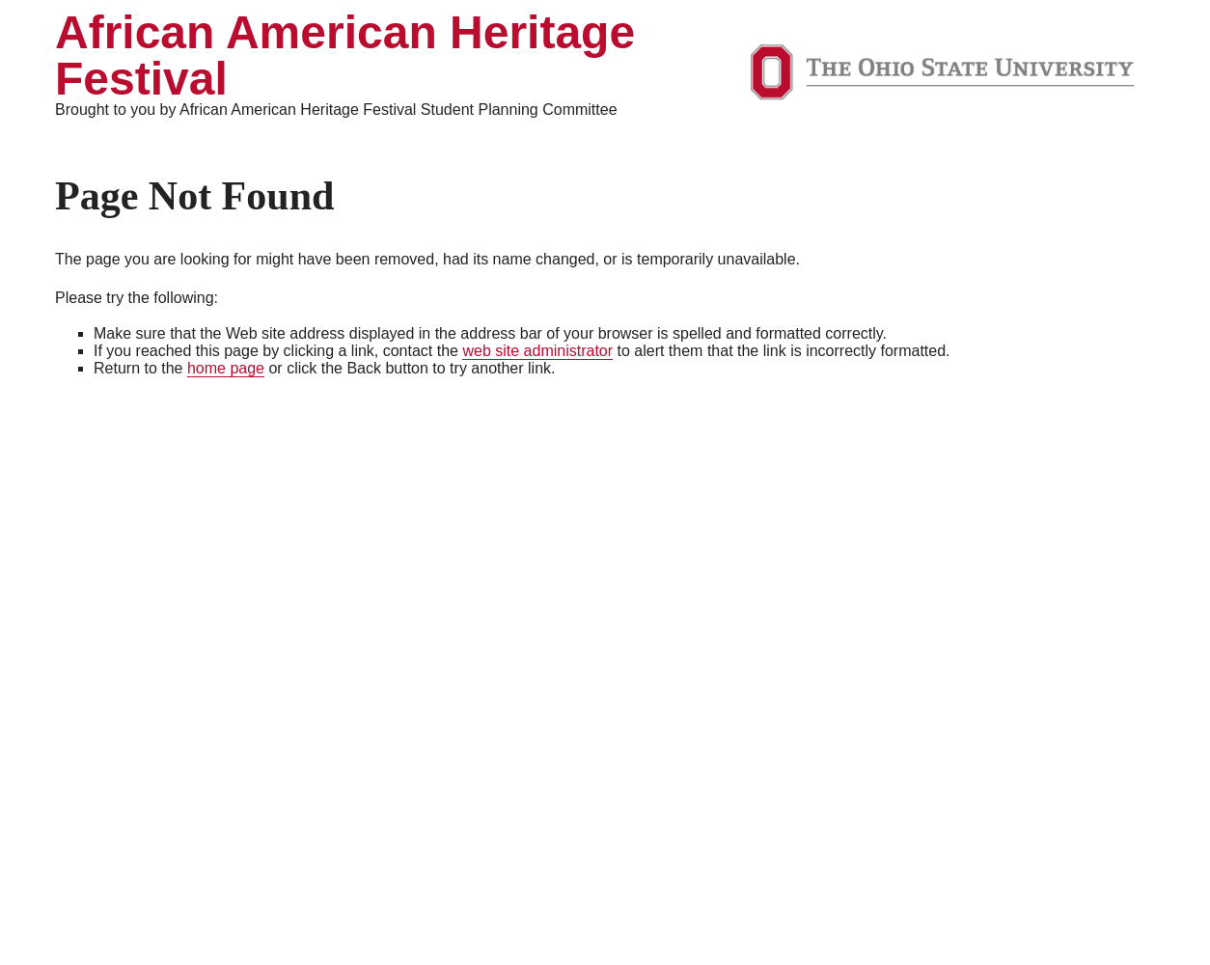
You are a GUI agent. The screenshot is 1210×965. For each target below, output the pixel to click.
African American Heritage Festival (345, 55)
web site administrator (537, 351)
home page (225, 368)
